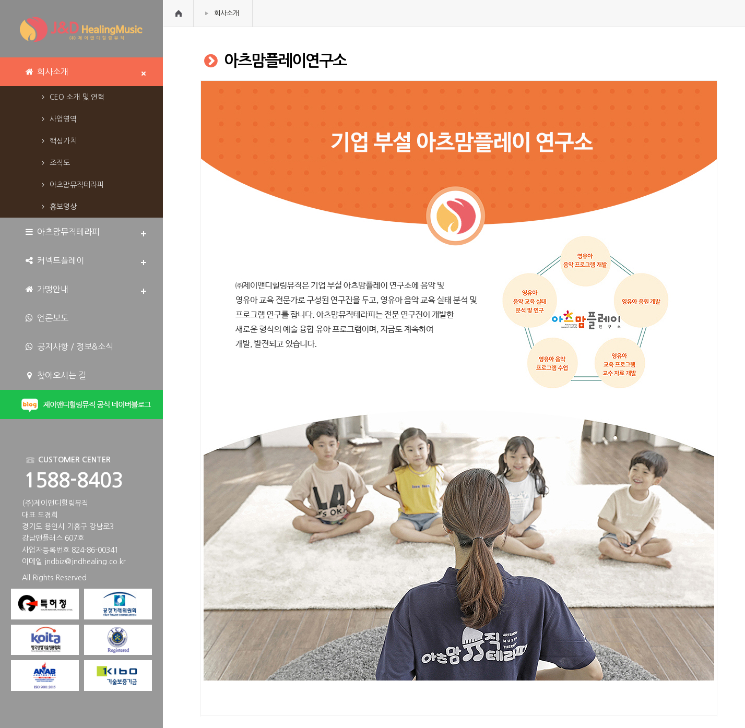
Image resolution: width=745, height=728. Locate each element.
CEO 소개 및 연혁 (71, 97)
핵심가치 (57, 141)
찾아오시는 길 (55, 375)
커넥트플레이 (54, 260)
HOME (178, 13)
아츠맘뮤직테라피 (71, 184)
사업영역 (57, 119)
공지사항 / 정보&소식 (68, 346)
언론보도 (46, 318)
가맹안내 (46, 289)
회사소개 (226, 13)
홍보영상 (57, 206)
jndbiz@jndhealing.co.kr (85, 561)
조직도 (54, 162)
